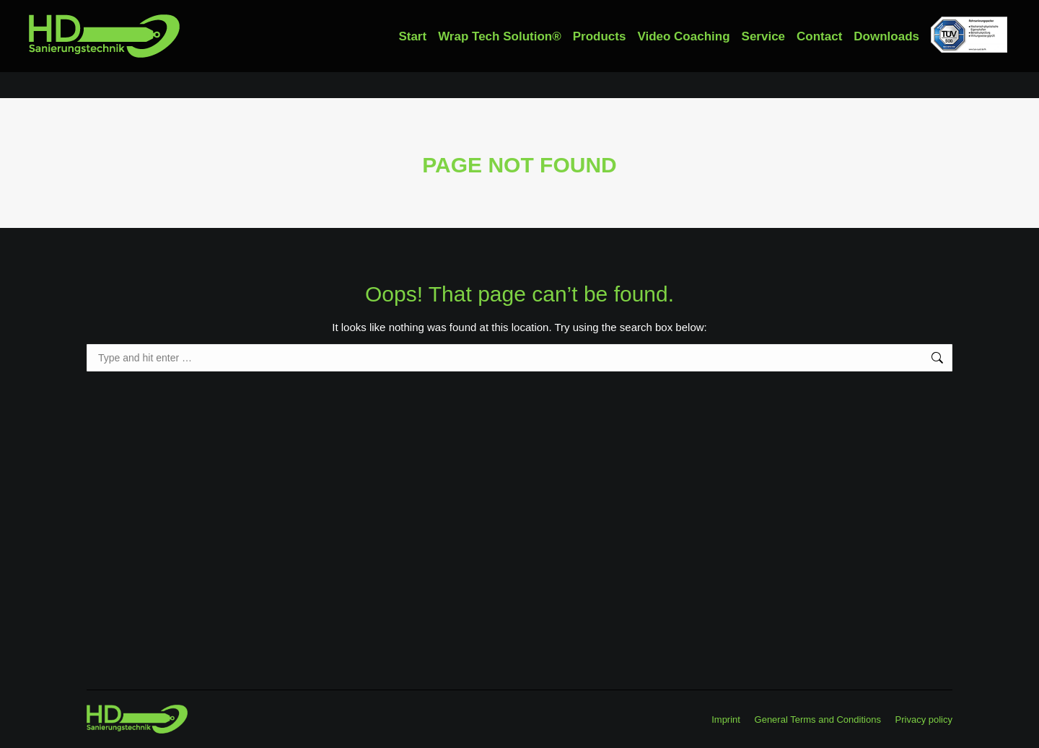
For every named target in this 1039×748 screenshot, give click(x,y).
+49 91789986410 (76, 13)
